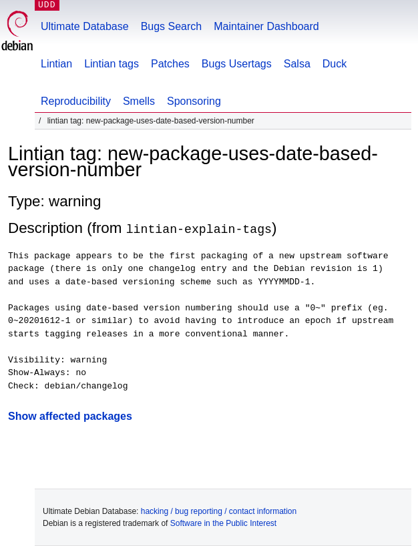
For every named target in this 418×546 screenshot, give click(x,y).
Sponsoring (194, 101)
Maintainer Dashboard (266, 26)
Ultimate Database (85, 26)
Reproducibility (76, 101)
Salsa (297, 63)
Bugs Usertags (237, 63)
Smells (139, 101)
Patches (170, 63)
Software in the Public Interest (223, 523)
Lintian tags (111, 63)
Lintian (56, 63)
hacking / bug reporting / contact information (218, 511)
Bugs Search (171, 26)
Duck (335, 63)
